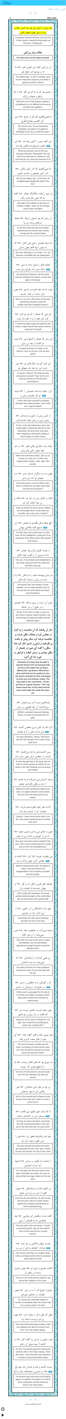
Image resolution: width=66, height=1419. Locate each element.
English (51, 9)
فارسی (62, 9)
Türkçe (57, 9)
